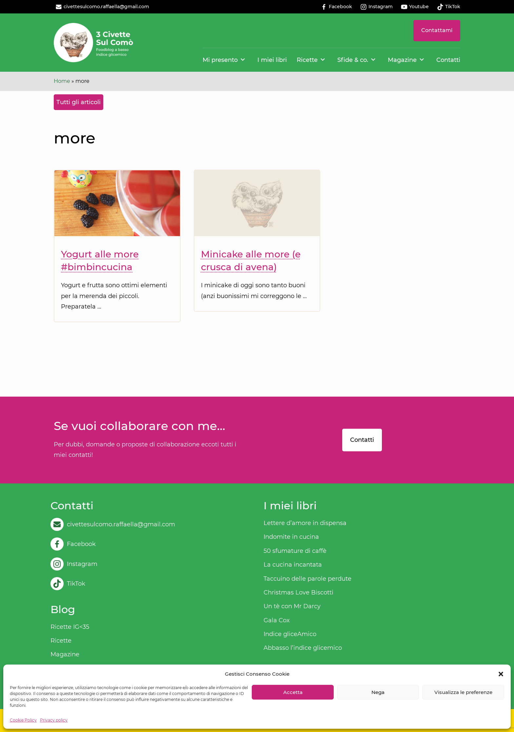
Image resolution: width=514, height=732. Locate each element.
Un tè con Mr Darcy (292, 606)
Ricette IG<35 (69, 626)
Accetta (293, 692)
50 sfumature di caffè (295, 550)
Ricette (307, 60)
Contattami (436, 30)
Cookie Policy (23, 720)
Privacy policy (54, 720)
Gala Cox (277, 620)
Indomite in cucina (291, 536)
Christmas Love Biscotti (298, 592)
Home (62, 81)
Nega (378, 692)
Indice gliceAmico (290, 634)
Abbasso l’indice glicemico (303, 647)
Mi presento (220, 60)
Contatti (448, 60)
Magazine (402, 60)
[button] (501, 674)
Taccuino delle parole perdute (307, 578)
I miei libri (272, 60)
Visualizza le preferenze (463, 692)
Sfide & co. (352, 60)
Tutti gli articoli (78, 102)
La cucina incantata (293, 564)
